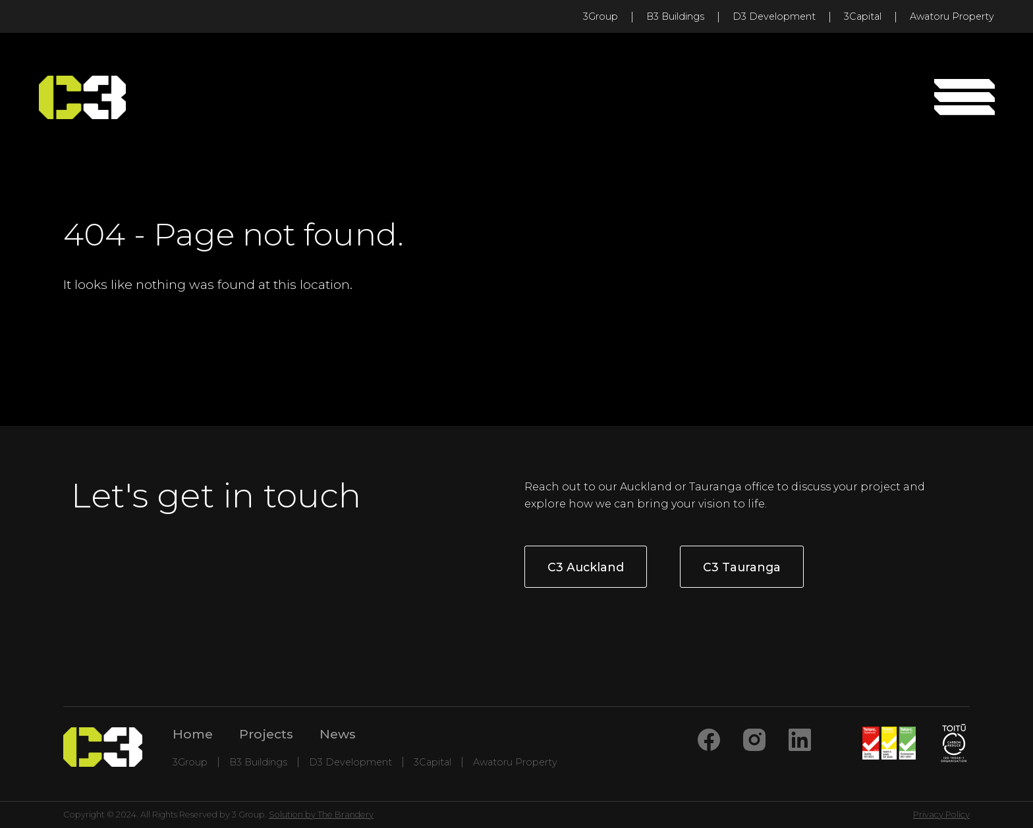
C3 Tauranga (742, 567)
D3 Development (774, 16)
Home (193, 734)
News (338, 734)
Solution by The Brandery (321, 814)
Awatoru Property (952, 16)
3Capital (862, 16)
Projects (266, 734)
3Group (600, 16)
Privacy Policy (941, 814)
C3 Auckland (585, 567)
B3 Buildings (675, 16)
